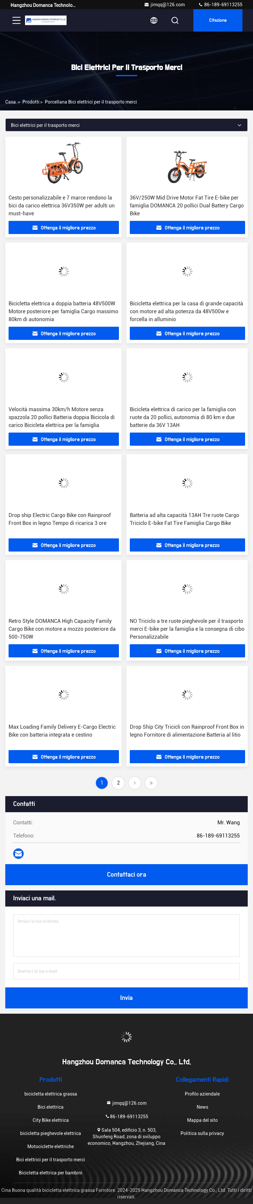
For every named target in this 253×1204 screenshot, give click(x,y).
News (202, 1107)
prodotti (31, 102)
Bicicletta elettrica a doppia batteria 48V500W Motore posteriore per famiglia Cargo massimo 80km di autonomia (63, 311)
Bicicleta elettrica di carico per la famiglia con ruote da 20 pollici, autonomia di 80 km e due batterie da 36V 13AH (183, 417)
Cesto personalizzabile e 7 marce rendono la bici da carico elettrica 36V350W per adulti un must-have (62, 206)
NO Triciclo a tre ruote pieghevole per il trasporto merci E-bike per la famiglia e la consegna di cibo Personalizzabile (187, 629)
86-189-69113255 (220, 4)
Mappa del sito (202, 1120)
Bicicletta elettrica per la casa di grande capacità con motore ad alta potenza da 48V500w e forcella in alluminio (186, 311)
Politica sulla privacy (202, 1133)
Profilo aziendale (202, 1094)
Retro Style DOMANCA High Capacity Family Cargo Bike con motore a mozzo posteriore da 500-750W (62, 629)
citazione (218, 20)
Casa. (11, 102)
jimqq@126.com (164, 4)
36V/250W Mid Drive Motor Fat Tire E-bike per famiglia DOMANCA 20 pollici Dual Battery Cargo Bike (187, 206)
